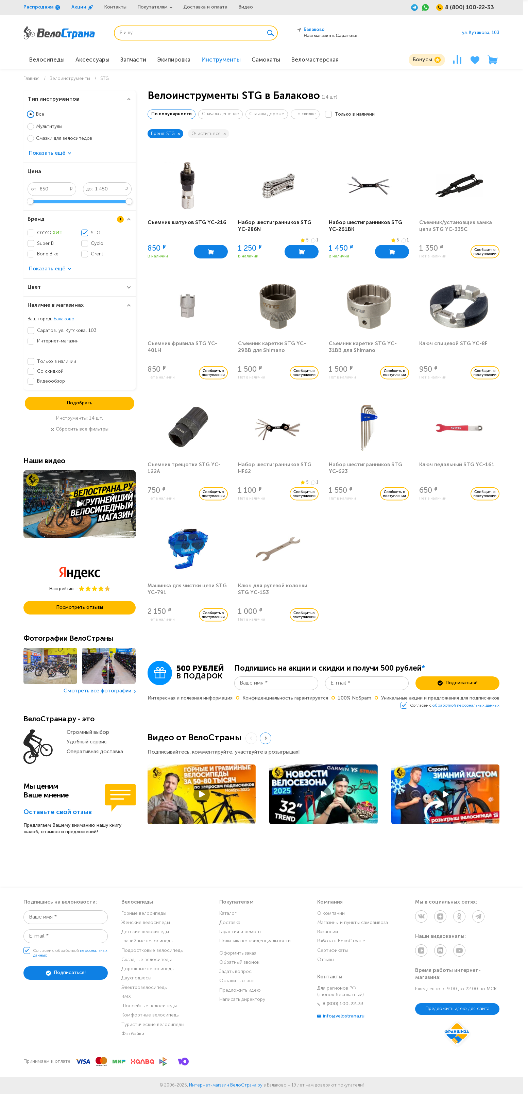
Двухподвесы (136, 978)
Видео (245, 7)
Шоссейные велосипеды (149, 1006)
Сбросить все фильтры (79, 429)
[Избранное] (475, 60)
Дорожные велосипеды (147, 969)
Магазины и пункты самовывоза (352, 922)
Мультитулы (49, 126)
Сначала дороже (266, 114)
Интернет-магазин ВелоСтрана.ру (225, 1085)
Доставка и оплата (205, 7)
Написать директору (242, 999)
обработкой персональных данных (465, 706)
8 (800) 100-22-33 (340, 1004)
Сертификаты (332, 950)
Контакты (115, 7)
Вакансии (327, 932)
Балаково (64, 319)
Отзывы (325, 959)
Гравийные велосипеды (147, 941)
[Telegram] (414, 7)
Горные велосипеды (143, 913)
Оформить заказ (237, 953)
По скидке (305, 114)
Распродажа (42, 7)
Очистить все (208, 134)
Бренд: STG (165, 134)
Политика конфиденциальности (255, 941)
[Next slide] (265, 738)
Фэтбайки (132, 1034)
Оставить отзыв (237, 980)
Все (40, 114)
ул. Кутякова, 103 (480, 33)
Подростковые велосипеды (152, 950)
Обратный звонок (239, 962)
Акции (82, 7)
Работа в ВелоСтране (341, 941)
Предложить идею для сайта (457, 1008)
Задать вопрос (235, 971)
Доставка (229, 922)
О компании (331, 913)
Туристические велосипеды (152, 1024)
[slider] (30, 201)
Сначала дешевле (220, 114)
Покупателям (152, 7)
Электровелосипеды (144, 987)
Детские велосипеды (145, 932)
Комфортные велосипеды (150, 1015)
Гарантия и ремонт (240, 932)
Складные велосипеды (146, 959)
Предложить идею (240, 990)
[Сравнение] (457, 60)
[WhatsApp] (425, 7)
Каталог (228, 913)
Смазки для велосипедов (64, 138)
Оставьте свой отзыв (57, 812)
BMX (126, 996)
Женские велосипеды (145, 922)
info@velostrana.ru (340, 1016)
